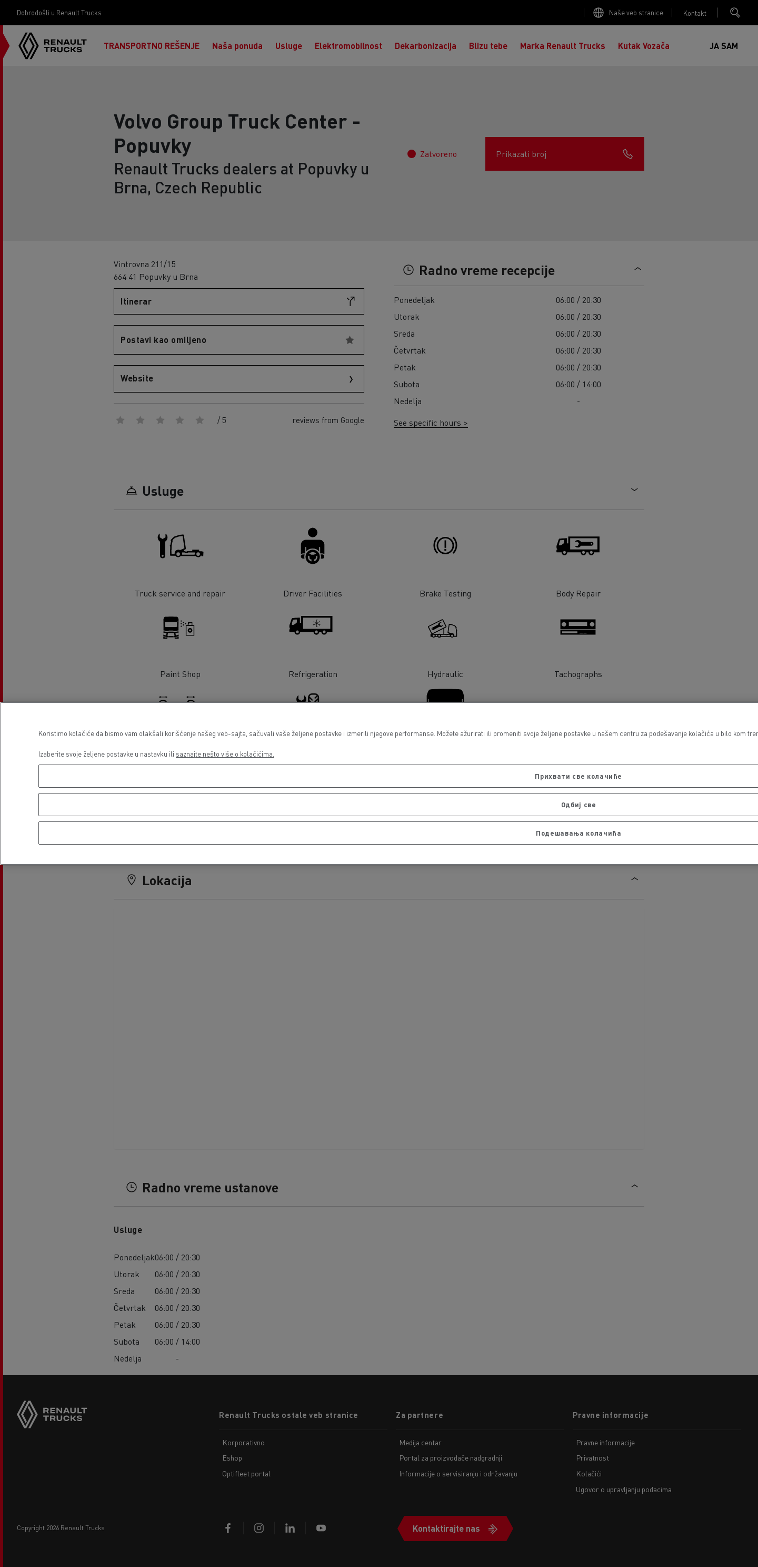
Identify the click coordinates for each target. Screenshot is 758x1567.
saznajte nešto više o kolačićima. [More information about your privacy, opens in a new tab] (225, 753)
